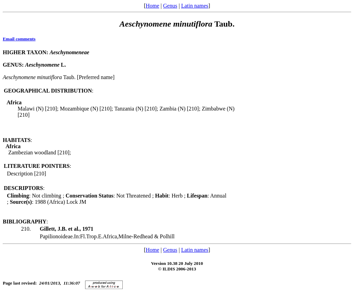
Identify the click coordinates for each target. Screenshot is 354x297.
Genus (170, 6)
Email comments (19, 38)
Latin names (194, 6)
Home (152, 6)
